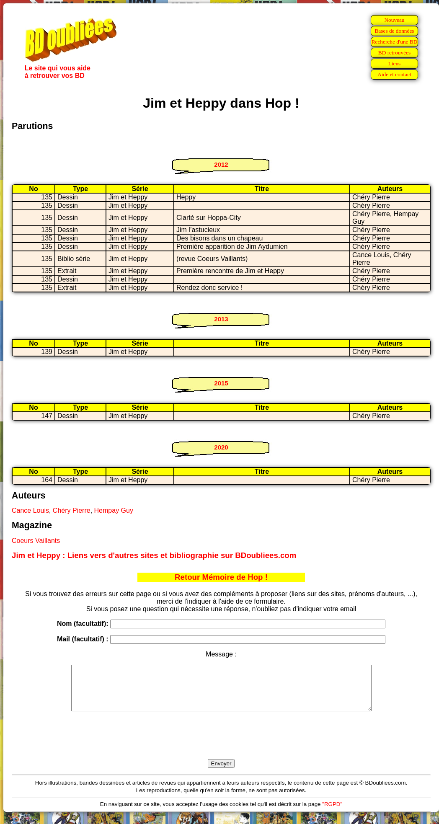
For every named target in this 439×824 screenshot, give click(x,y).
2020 (221, 447)
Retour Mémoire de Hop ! (221, 577)
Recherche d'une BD (395, 42)
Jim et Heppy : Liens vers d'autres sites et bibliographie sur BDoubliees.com (154, 555)
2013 (221, 319)
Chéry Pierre (71, 510)
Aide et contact (394, 74)
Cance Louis (30, 510)
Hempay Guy (113, 510)
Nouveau (394, 20)
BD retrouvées (394, 52)
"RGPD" (332, 813)
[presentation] (221, 744)
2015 (221, 383)
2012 (221, 164)
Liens (394, 63)
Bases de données (394, 31)
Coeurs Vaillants (36, 540)
